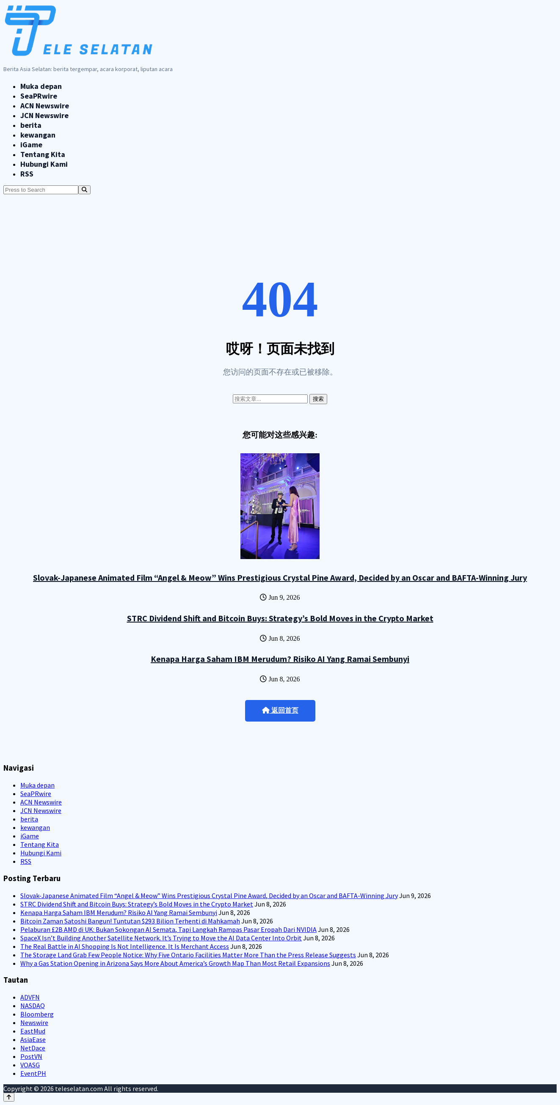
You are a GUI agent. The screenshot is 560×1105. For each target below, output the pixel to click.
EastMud (32, 1031)
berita (30, 125)
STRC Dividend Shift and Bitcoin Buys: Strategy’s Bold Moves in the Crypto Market (280, 618)
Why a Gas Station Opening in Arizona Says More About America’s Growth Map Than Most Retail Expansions (175, 963)
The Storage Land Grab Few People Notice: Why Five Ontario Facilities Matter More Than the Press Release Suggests (188, 955)
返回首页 (280, 710)
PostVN (31, 1056)
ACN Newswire (44, 105)
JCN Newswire (44, 115)
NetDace (32, 1048)
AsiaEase (33, 1039)
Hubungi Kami (44, 164)
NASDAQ (32, 1005)
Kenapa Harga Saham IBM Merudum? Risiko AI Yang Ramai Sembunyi (280, 658)
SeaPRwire (38, 96)
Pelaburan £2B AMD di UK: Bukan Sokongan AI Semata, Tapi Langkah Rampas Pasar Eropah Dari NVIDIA (168, 929)
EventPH (33, 1073)
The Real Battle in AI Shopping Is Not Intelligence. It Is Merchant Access (124, 946)
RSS (26, 174)
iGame (31, 144)
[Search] (84, 189)
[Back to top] (8, 1097)
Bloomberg (37, 1014)
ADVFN (30, 997)
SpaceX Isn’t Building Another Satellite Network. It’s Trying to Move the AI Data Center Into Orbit (161, 938)
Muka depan (41, 86)
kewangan (37, 135)
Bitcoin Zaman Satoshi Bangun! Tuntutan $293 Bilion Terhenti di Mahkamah (130, 921)
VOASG (30, 1065)
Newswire (34, 1022)
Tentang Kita (42, 154)
